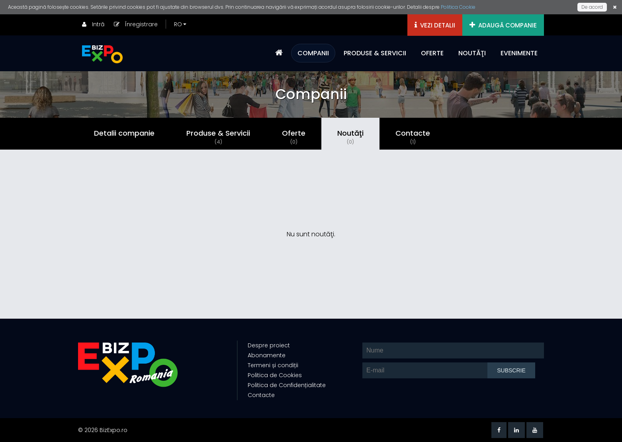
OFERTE (432, 53)
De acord (592, 7)
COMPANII (313, 53)
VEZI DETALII (435, 25)
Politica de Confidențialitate (287, 385)
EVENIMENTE (519, 53)
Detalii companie (124, 133)
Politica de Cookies (275, 375)
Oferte (293, 137)
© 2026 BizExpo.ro (102, 430)
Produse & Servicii (218, 137)
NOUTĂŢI (472, 53)
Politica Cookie (458, 7)
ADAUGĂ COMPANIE (503, 25)
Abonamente (267, 355)
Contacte (412, 137)
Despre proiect (269, 345)
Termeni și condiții (273, 365)
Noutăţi (350, 137)
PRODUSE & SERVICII (375, 53)
